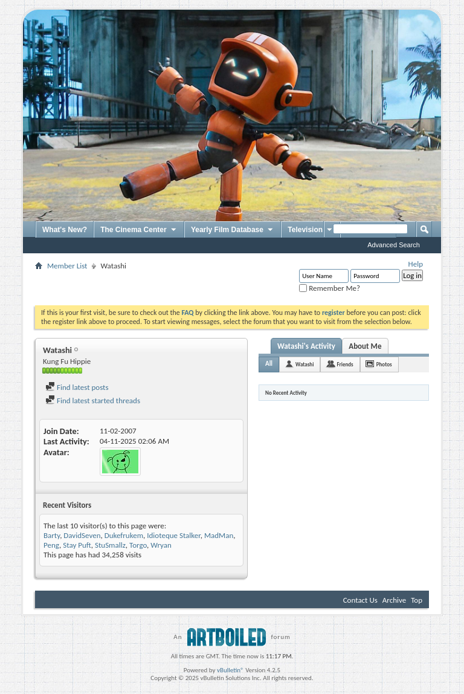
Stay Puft (77, 545)
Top (416, 600)
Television (311, 230)
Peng (51, 545)
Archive (394, 600)
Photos (384, 364)
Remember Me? (329, 288)
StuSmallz (110, 545)
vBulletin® (230, 670)
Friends (345, 364)
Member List (67, 265)
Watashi (304, 364)
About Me (365, 346)
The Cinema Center (139, 230)
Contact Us (360, 600)
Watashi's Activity (306, 346)
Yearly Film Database (232, 230)
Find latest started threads (92, 400)
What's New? (64, 229)
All (268, 364)
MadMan (218, 535)
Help (415, 263)
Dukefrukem (124, 535)
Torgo (138, 545)
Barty (52, 535)
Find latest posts (77, 387)
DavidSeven (81, 535)
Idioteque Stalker (173, 535)
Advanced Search (393, 244)
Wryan (161, 545)
